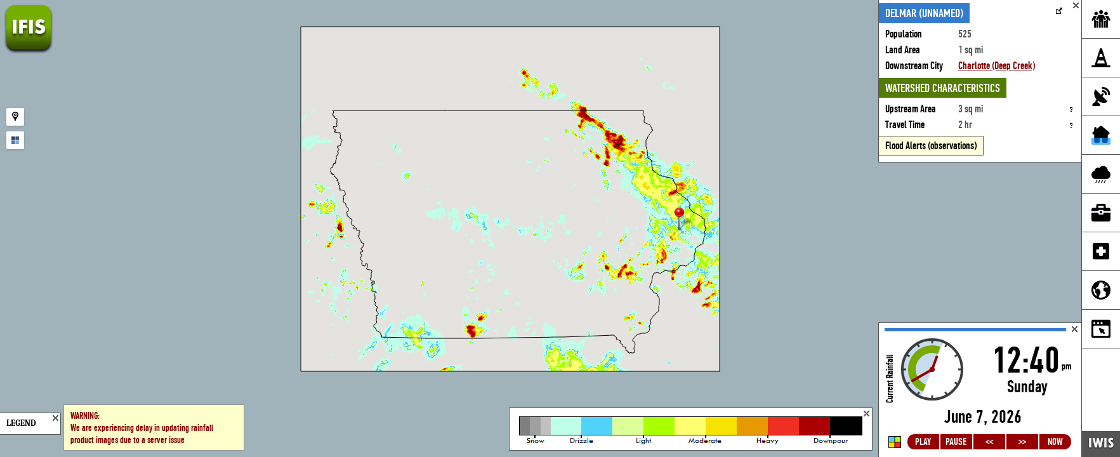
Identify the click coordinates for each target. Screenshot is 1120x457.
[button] (684, 219)
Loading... (980, 390)
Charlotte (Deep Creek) (996, 66)
